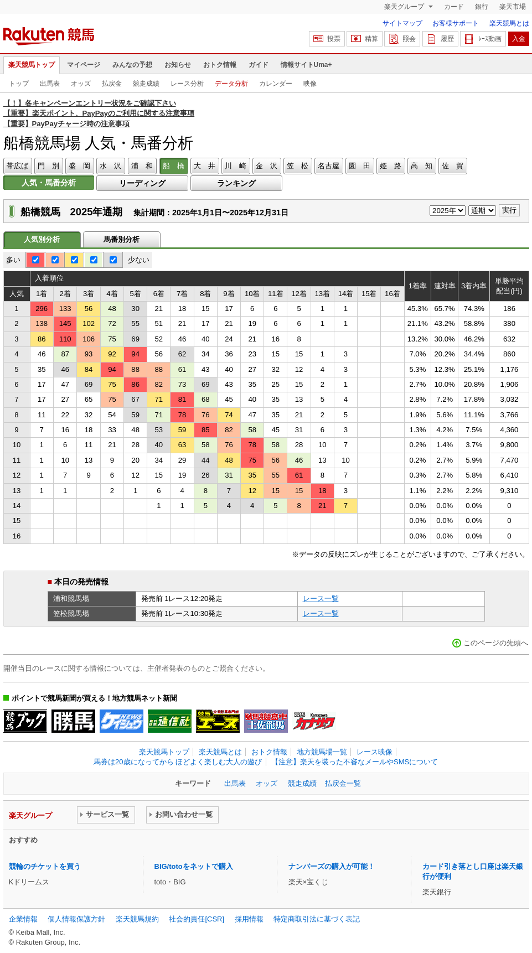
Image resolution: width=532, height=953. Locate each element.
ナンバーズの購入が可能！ (331, 866)
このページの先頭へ (495, 643)
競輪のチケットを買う (45, 866)
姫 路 (390, 166)
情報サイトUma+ (306, 65)
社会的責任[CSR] (196, 919)
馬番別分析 (122, 239)
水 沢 (110, 166)
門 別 (48, 166)
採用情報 (249, 919)
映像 (310, 83)
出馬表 (50, 83)
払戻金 (112, 83)
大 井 (204, 166)
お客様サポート (455, 23)
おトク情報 (219, 65)
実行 (509, 210)
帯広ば (17, 166)
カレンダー (275, 83)
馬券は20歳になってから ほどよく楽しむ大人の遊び (178, 762)
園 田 (359, 166)
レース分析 (187, 83)
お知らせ (177, 65)
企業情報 (23, 919)
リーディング (142, 183)
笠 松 (297, 166)
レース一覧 (321, 598)
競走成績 (146, 83)
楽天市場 (512, 7)
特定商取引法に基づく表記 (316, 919)
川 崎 (235, 166)
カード (454, 7)
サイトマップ (402, 23)
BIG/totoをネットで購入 (193, 866)
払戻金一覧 (343, 783)
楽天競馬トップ (31, 65)
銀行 (481, 7)
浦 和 (142, 166)
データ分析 (231, 83)
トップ (19, 83)
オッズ (81, 83)
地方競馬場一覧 (322, 752)
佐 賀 (452, 166)
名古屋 (328, 166)
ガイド (258, 65)
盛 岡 (79, 166)
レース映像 (374, 752)
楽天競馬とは (509, 23)
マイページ (83, 65)
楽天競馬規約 (137, 919)
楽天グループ (405, 7)
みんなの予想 (132, 65)
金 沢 (266, 166)
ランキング (236, 183)
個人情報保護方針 (76, 919)
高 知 (421, 166)
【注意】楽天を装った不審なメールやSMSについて (354, 762)
